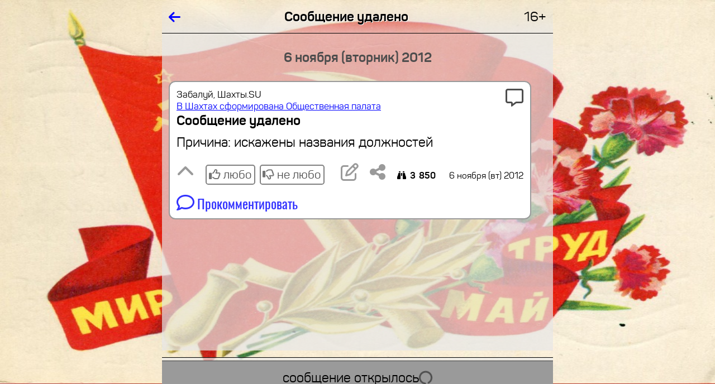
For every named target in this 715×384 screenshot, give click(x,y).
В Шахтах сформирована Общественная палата (279, 106)
